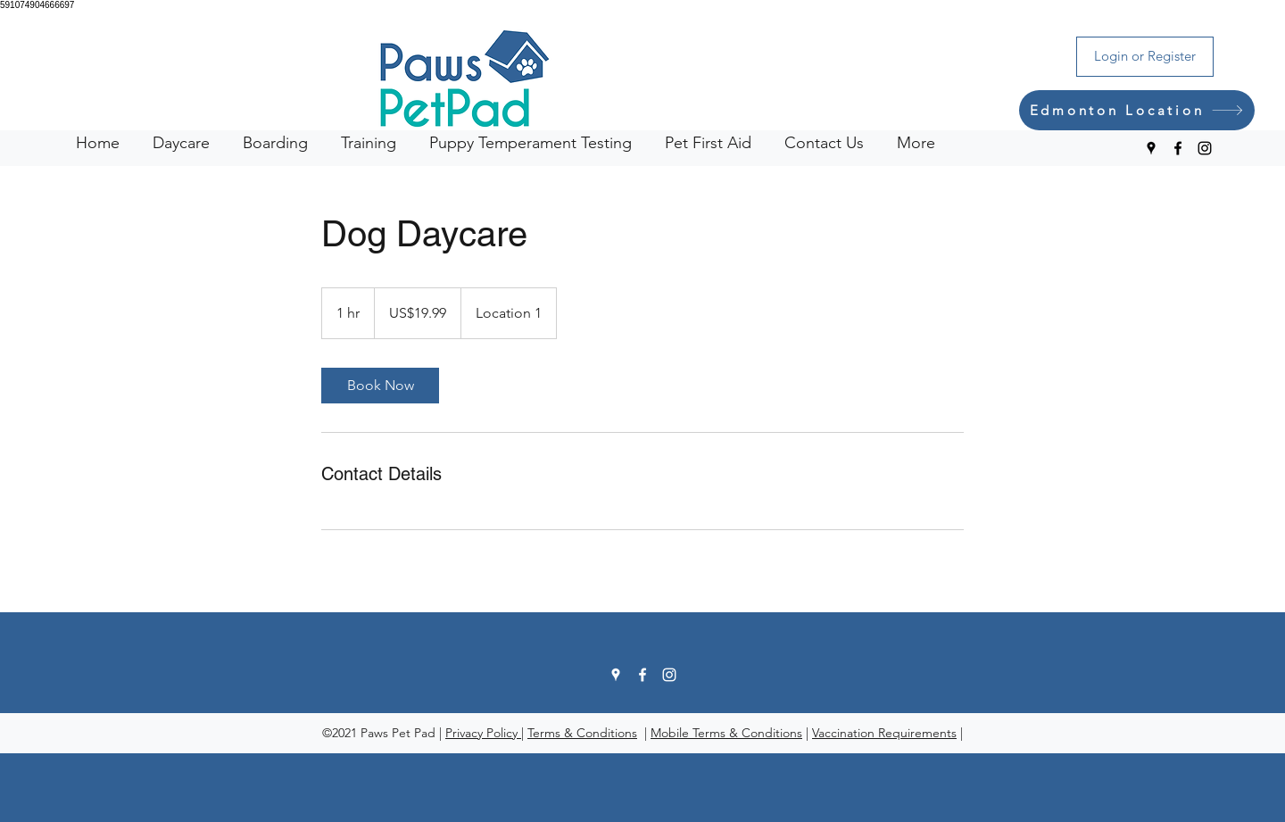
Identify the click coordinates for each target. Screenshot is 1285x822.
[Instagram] (1205, 148)
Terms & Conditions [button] (582, 733)
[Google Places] (1151, 148)
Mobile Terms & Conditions (726, 733)
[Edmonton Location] (1137, 110)
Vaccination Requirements (884, 733)
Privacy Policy (483, 733)
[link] (380, 385)
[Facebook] (1178, 148)
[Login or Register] (1145, 57)
